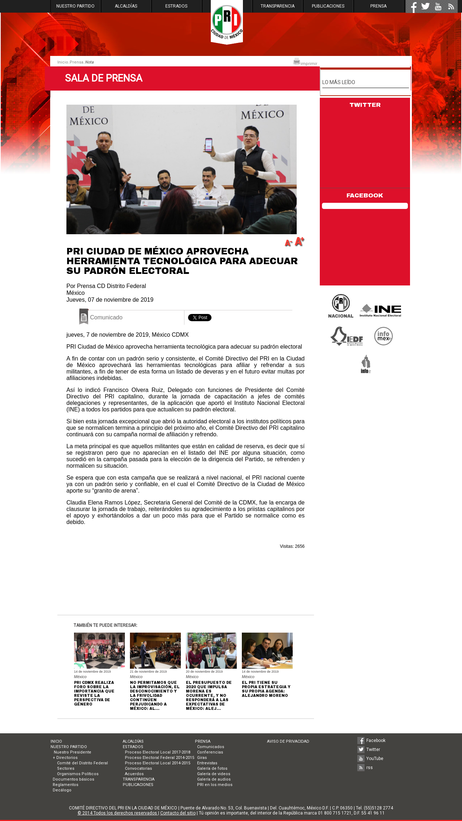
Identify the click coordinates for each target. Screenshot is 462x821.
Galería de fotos (212, 768)
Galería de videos (213, 774)
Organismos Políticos (78, 774)
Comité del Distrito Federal (82, 763)
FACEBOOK (364, 195)
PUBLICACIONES (328, 6)
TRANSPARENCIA (278, 6)
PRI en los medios (214, 784)
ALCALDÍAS (126, 6)
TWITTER (365, 104)
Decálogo (62, 790)
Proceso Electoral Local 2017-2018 (157, 752)
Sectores (65, 768)
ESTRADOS (176, 6)
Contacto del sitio (178, 813)
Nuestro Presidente (72, 752)
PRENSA (378, 6)
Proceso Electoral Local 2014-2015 (157, 763)
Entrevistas (207, 763)
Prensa (76, 62)
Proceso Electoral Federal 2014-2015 (159, 757)
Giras (202, 757)
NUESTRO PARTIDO (75, 6)
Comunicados (210, 746)
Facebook (375, 740)
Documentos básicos (73, 779)
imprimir (305, 62)
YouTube (374, 758)
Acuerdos (134, 774)
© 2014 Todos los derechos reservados (118, 813)
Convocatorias (138, 768)
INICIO (56, 741)
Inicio (62, 62)
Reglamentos (65, 784)
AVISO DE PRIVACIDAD (288, 741)
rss (369, 767)
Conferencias (210, 752)
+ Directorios (65, 757)
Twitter (373, 749)
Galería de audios (214, 779)
